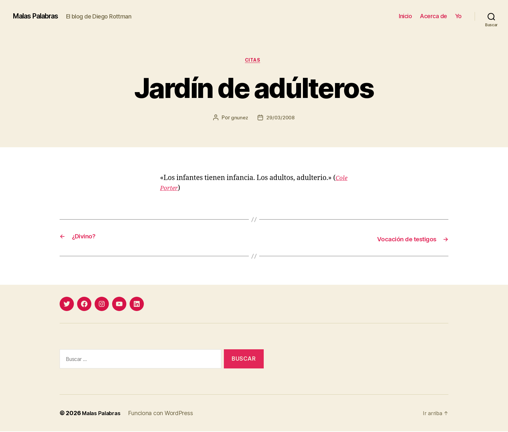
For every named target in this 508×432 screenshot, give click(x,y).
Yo (458, 16)
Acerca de (433, 16)
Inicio (405, 16)
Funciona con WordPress (164, 413)
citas (254, 61)
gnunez (239, 119)
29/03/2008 (281, 119)
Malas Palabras (40, 16)
